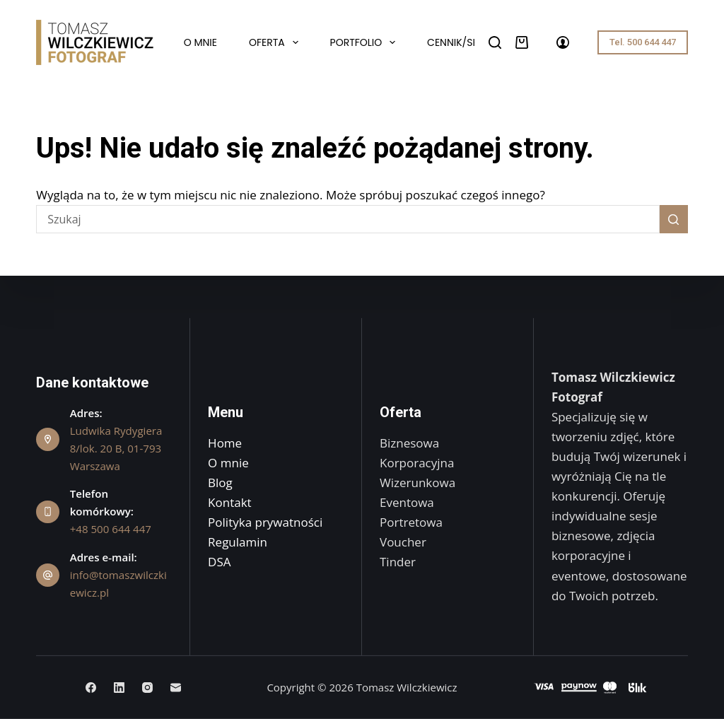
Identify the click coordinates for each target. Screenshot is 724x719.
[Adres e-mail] (175, 687)
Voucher (403, 542)
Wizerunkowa (417, 482)
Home (225, 443)
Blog (220, 482)
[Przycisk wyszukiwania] (674, 219)
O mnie (200, 42)
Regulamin (237, 542)
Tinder (398, 562)
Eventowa (407, 502)
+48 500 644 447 (110, 529)
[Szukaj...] (348, 219)
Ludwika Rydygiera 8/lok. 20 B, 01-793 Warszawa (116, 448)
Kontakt (230, 502)
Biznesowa (409, 443)
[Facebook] (91, 687)
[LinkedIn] (119, 687)
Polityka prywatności (265, 522)
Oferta (276, 42)
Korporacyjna (417, 463)
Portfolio (366, 42)
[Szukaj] (495, 42)
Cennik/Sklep (460, 42)
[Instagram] (147, 687)
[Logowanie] (562, 42)
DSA (219, 562)
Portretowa (411, 522)
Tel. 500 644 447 (642, 42)
